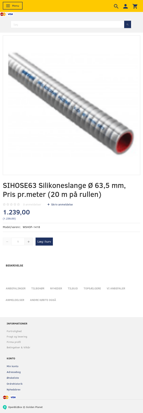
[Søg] (127, 24)
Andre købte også (43, 300)
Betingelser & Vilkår (18, 347)
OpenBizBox (15, 407)
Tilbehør (37, 288)
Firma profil (14, 342)
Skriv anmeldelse (61, 204)
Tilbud (73, 288)
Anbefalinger (16, 288)
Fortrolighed (14, 331)
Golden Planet (34, 407)
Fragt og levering (17, 336)
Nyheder (56, 288)
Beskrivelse (14, 265)
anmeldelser (32, 204)
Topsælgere (92, 288)
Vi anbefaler (116, 288)
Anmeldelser (15, 300)
